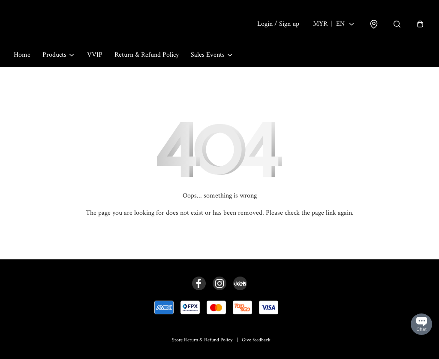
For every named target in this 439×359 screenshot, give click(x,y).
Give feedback (256, 340)
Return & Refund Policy (146, 54)
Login (278, 23)
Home (22, 54)
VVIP (94, 54)
